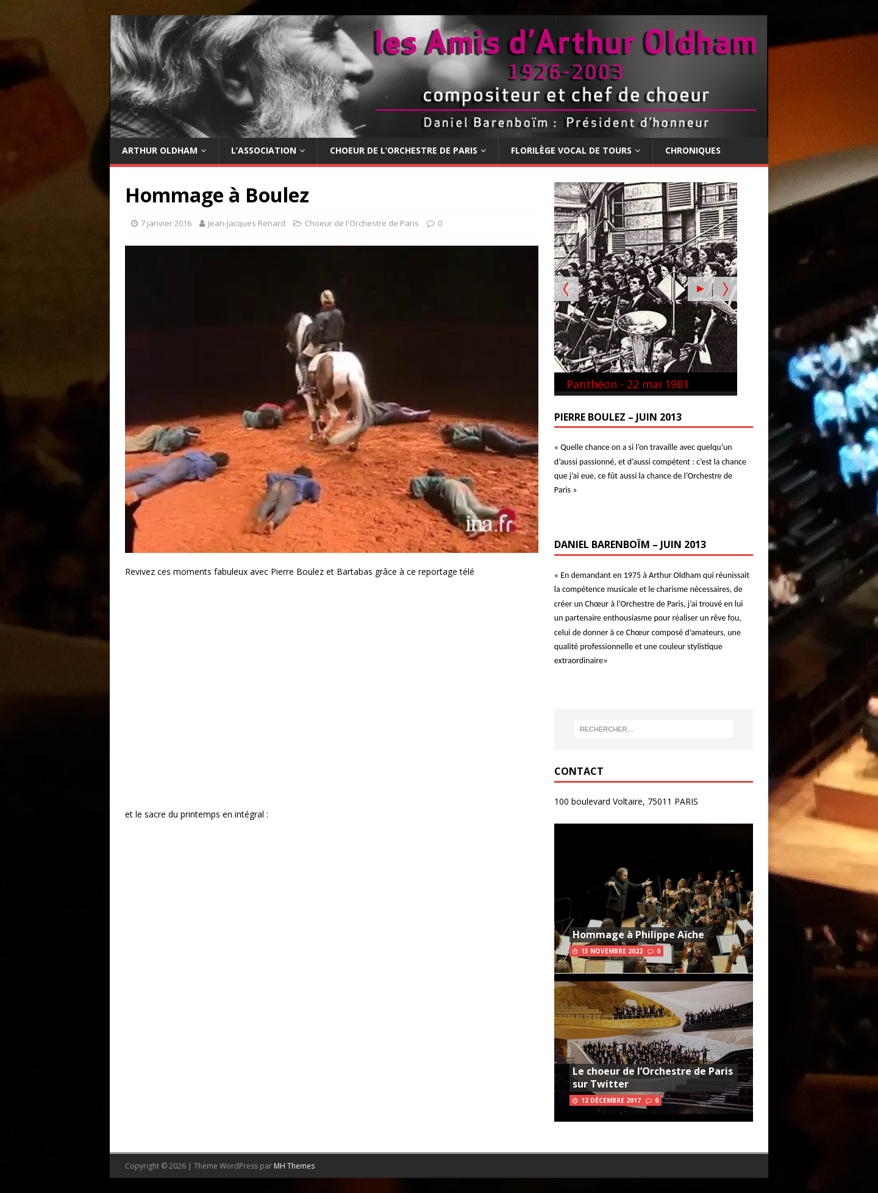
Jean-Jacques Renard (246, 223)
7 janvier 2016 (166, 223)
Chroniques (693, 150)
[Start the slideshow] (700, 289)
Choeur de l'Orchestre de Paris (362, 223)
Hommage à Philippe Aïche (638, 934)
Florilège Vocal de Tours (571, 150)
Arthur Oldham (160, 150)
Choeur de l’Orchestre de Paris (403, 150)
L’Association (263, 150)
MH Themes (294, 1166)
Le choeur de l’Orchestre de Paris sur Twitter (653, 1077)
